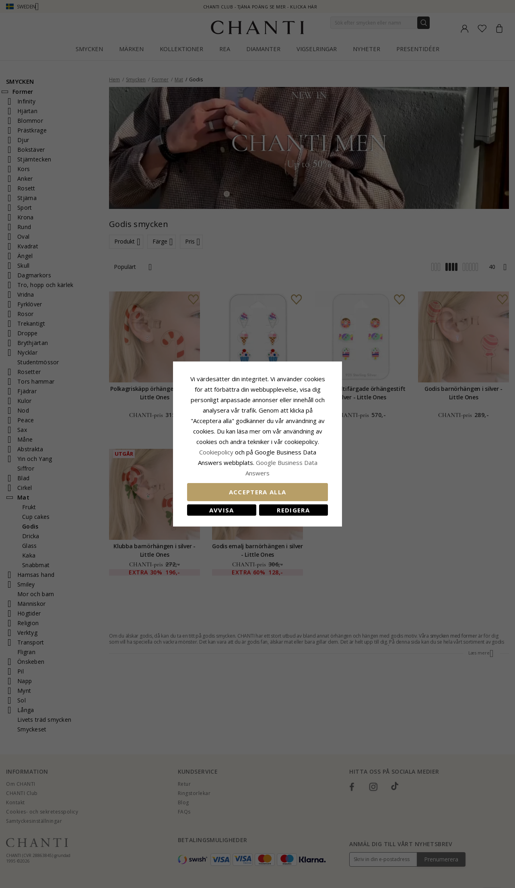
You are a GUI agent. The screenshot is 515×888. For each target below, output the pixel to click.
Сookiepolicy (217, 452)
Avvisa (221, 510)
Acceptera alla (257, 492)
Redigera (293, 510)
